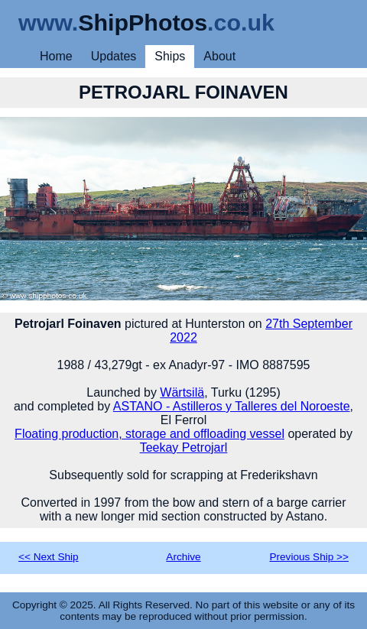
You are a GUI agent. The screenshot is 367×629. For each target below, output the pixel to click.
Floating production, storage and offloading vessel (149, 433)
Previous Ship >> (309, 557)
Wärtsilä (182, 392)
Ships (169, 56)
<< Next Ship (48, 557)
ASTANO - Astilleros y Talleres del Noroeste (231, 406)
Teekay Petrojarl (184, 447)
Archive (183, 557)
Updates (114, 56)
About (219, 56)
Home (56, 56)
